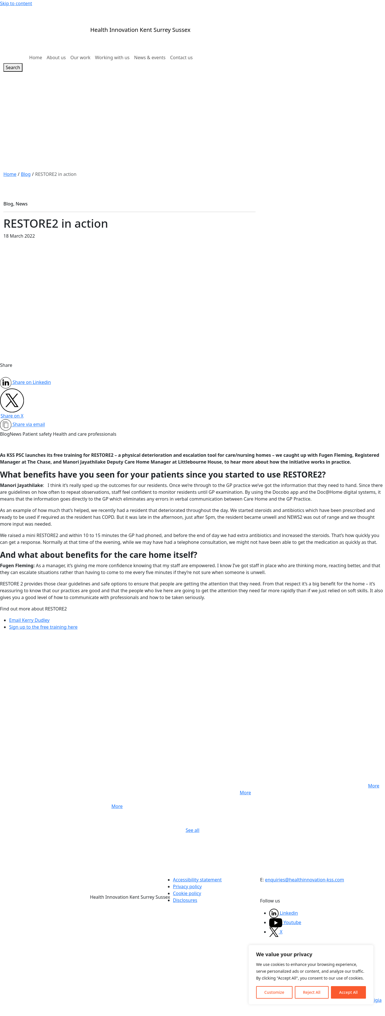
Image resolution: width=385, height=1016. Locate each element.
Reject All (311, 992)
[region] (311, 975)
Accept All (348, 992)
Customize (274, 992)
